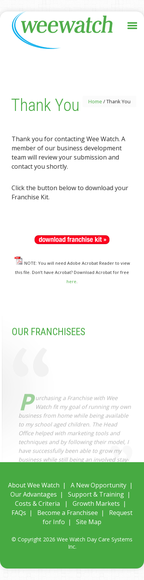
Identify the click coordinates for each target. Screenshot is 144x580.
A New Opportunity (98, 485)
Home (95, 101)
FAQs (19, 512)
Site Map (88, 522)
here (71, 281)
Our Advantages (33, 494)
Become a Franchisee (67, 512)
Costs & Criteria (37, 503)
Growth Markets (96, 503)
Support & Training (96, 494)
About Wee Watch (34, 485)
